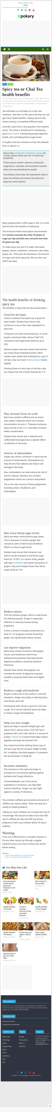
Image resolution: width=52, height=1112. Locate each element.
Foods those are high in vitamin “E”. (25, 934)
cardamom (19, 153)
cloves (39, 153)
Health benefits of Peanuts (9, 933)
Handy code (6, 1037)
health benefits (18, 101)
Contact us (22, 1046)
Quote (4, 1049)
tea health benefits (29, 103)
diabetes (19, 563)
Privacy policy (23, 1040)
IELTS (4, 1059)
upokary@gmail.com (41, 1044)
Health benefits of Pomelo (9, 908)
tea (18, 146)
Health (10, 84)
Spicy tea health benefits (35, 101)
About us (22, 1043)
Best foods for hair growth (41, 882)
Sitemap (21, 1037)
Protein (15, 737)
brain (25, 428)
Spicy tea (25, 101)
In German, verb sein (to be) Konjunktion (15, 7)
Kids (3, 1062)
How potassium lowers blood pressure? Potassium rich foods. (9, 885)
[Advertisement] (26, 33)
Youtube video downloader (11, 1024)
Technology (6, 1040)
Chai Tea (44, 98)
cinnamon (30, 153)
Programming (6, 1046)
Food (4, 84)
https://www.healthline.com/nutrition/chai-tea (20, 855)
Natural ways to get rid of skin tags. (9, 956)
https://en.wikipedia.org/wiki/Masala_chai (18, 857)
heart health (13, 133)
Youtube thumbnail (8, 1021)
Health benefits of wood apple (41, 908)
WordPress (5, 1056)
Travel (4, 1053)
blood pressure (34, 360)
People (4, 1043)
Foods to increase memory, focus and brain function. (25, 911)
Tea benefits (19, 103)
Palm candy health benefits (41, 933)
